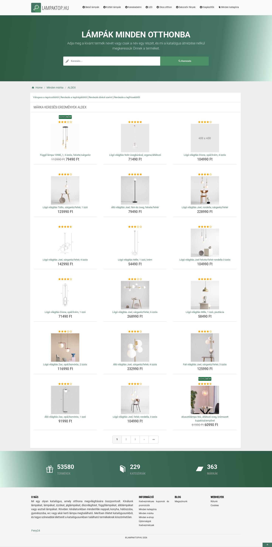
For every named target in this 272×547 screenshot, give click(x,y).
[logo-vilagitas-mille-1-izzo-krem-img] (135, 243)
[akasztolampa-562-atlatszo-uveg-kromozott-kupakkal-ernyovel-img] (204, 400)
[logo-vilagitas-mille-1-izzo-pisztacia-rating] (204, 279)
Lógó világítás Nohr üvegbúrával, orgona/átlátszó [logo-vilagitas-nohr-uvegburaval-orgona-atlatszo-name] (135, 155)
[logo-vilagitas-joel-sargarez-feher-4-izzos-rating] (65, 227)
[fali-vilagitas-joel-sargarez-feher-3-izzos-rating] (204, 332)
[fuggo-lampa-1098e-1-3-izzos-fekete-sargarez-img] (65, 138)
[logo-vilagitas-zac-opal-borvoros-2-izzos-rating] (65, 332)
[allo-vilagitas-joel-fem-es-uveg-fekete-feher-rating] (135, 174)
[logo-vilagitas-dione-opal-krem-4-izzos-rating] (204, 122)
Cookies (215, 505)
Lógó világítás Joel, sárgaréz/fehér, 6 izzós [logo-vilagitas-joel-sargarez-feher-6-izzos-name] (135, 312)
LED (148, 7)
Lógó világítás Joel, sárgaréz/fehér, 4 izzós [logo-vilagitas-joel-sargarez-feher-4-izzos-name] (65, 259)
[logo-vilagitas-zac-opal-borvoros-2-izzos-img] (65, 347)
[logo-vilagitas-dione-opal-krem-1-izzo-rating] (65, 279)
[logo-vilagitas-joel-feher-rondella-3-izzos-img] (135, 400)
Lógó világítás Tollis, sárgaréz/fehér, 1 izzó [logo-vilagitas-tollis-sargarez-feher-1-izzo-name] (65, 207)
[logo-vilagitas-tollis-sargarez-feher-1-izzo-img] (65, 190)
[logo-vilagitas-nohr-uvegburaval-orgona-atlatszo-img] (135, 138)
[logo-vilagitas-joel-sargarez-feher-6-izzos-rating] (135, 279)
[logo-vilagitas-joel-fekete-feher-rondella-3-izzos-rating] (204, 227)
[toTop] (267, 545)
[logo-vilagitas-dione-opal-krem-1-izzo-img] (65, 295)
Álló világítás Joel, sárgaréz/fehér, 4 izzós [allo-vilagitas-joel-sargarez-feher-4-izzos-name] (135, 364)
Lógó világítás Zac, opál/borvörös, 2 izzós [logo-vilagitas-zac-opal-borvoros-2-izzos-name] (65, 364)
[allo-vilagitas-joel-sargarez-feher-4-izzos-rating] (135, 332)
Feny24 (35, 530)
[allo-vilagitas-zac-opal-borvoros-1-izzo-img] (65, 400)
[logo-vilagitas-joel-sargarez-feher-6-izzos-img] (135, 295)
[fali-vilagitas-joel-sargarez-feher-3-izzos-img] (204, 347)
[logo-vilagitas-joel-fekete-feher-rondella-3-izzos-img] (204, 243)
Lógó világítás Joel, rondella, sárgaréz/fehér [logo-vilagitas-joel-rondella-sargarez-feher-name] (205, 207)
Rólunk (214, 501)
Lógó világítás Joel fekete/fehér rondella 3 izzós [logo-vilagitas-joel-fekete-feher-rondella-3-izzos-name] (204, 259)
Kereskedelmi (133, 7)
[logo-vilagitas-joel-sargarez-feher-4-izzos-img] (65, 243)
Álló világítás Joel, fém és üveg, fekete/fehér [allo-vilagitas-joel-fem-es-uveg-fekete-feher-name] (135, 207)
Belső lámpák (90, 7)
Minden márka (146, 513)
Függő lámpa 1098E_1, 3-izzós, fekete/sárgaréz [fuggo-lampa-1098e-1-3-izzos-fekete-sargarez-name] (65, 155)
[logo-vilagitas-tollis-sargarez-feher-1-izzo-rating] (65, 174)
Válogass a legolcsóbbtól (46, 97)
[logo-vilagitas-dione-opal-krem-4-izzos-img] (204, 138)
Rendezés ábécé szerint (100, 97)
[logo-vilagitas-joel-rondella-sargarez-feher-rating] (204, 174)
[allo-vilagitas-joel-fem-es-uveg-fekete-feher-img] (135, 190)
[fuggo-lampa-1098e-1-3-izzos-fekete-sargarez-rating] (65, 122)
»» (153, 439)
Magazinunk (181, 501)
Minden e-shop (146, 517)
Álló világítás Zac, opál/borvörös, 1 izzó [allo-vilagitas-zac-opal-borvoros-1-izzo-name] (65, 416)
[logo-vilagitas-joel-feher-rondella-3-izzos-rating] (135, 384)
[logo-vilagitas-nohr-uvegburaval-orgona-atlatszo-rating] (135, 122)
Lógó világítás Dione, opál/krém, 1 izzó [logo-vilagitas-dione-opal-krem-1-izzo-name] (65, 312)
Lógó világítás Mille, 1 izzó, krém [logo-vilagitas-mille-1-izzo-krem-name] (135, 259)
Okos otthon (164, 7)
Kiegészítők (206, 7)
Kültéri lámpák (112, 7)
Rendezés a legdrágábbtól (74, 97)
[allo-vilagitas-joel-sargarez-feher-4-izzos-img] (135, 347)
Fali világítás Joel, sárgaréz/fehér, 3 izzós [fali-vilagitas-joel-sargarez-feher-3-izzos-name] (205, 364)
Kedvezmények (146, 525)
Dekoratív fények (186, 7)
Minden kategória (228, 7)
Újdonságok (145, 521)
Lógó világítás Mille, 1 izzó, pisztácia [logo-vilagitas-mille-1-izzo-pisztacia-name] (205, 312)
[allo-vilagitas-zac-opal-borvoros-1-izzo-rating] (65, 384)
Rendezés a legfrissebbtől (127, 97)
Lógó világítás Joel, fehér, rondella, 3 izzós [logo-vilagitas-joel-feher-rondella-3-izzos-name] (135, 416)
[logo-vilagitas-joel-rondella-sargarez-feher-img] (204, 190)
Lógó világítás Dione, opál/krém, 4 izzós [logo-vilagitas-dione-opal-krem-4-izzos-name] (205, 155)
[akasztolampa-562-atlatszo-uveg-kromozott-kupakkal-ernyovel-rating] (204, 384)
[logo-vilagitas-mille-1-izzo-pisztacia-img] (204, 295)
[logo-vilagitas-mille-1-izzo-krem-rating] (135, 227)
